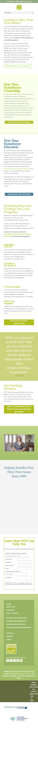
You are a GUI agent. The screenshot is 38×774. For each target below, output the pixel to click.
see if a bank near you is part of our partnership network (19, 409)
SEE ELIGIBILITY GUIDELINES (18, 66)
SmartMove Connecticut (13, 234)
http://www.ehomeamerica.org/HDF (17, 169)
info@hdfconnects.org (20, 674)
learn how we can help (19, 122)
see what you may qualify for (19, 322)
